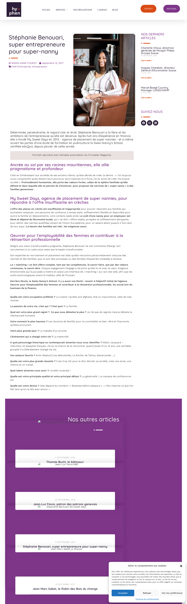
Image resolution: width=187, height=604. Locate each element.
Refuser (147, 593)
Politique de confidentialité (147, 599)
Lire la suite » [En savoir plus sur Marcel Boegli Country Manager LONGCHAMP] (146, 98)
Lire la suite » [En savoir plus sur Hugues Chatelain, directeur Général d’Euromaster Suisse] (146, 78)
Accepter (123, 593)
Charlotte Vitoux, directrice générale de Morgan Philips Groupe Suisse (157, 50)
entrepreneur (39, 66)
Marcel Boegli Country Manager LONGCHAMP (155, 89)
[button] (181, 565)
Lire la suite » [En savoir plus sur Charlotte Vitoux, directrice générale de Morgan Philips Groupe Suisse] (146, 60)
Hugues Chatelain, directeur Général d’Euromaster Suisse (158, 69)
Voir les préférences (172, 593)
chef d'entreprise (21, 66)
